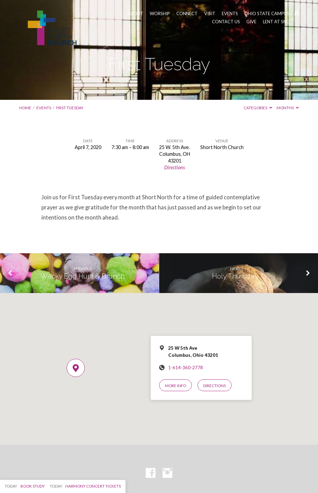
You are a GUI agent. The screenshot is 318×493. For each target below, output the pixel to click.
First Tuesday (69, 108)
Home (25, 108)
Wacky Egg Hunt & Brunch (83, 276)
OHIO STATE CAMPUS (266, 13)
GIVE (251, 22)
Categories (258, 108)
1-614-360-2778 (185, 367)
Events (43, 108)
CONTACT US (226, 22)
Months (288, 108)
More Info (175, 385)
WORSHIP (160, 13)
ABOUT (135, 13)
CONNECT (187, 13)
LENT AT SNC (276, 22)
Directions (174, 167)
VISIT (209, 13)
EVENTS (230, 13)
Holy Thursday (235, 276)
